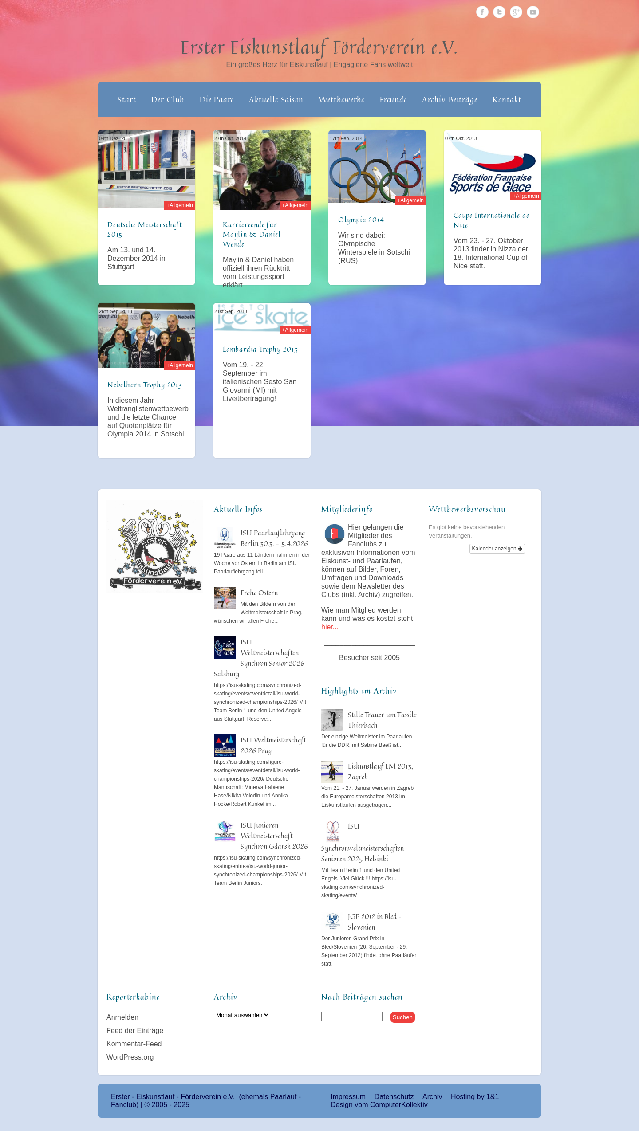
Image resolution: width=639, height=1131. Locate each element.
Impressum (348, 1096)
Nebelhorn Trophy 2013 (144, 384)
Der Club (167, 99)
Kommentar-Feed (134, 1044)
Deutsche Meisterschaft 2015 (144, 229)
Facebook (482, 12)
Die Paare (217, 99)
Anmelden (122, 1017)
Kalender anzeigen (497, 549)
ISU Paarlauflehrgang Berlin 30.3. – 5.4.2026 (274, 538)
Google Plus (516, 12)
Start (127, 99)
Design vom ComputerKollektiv (379, 1104)
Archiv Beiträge (449, 99)
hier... (330, 627)
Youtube (533, 12)
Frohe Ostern (259, 592)
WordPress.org (130, 1057)
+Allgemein (179, 205)
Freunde (393, 99)
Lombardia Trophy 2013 (260, 349)
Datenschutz (394, 1096)
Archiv (432, 1096)
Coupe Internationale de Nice (491, 220)
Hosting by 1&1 (475, 1096)
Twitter (499, 12)
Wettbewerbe (341, 99)
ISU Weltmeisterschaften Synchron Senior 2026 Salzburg (259, 657)
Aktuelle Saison (276, 99)
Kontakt (507, 99)
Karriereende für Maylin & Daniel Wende (252, 234)
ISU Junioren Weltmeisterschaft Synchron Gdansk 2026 (274, 836)
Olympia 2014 (361, 219)
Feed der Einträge (134, 1030)
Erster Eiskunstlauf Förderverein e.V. (320, 47)
